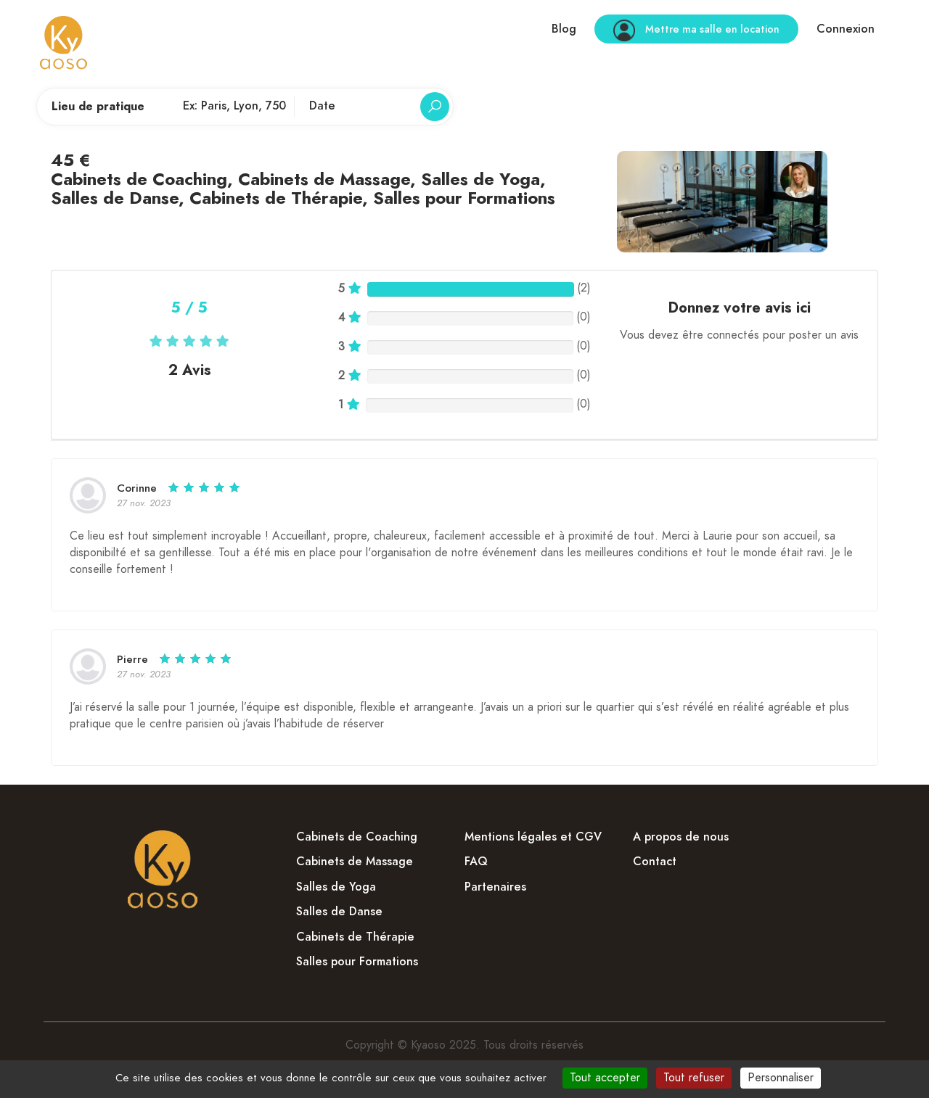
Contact (654, 862)
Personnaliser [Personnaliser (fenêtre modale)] (781, 1078)
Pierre (134, 659)
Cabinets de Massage (324, 179)
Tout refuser (693, 1078)
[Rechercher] (434, 106)
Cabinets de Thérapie (275, 198)
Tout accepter (605, 1078)
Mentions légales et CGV (533, 837)
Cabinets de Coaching (139, 179)
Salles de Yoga (480, 179)
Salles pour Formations (464, 198)
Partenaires (495, 887)
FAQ (476, 862)
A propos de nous (681, 837)
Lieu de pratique (98, 107)
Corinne (137, 488)
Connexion (846, 29)
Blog (564, 29)
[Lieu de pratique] (234, 106)
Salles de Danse (115, 198)
